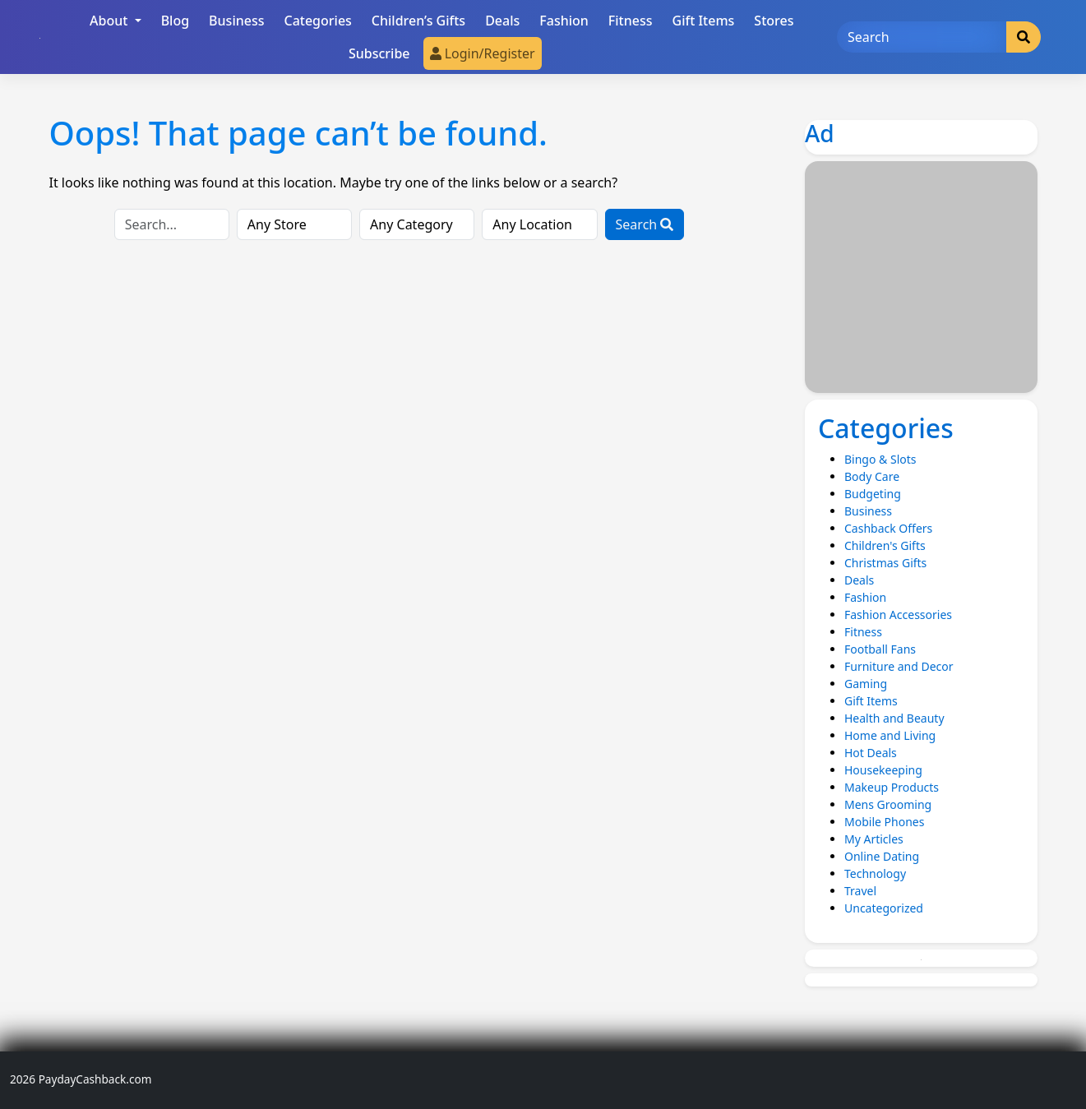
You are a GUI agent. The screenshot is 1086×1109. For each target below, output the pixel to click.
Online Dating (881, 856)
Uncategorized (883, 908)
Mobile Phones (884, 821)
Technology (875, 873)
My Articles (873, 839)
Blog (175, 21)
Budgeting (872, 493)
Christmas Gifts (885, 563)
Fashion (564, 21)
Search (645, 224)
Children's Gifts (885, 545)
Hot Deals (870, 752)
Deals (502, 21)
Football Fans (880, 649)
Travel (860, 891)
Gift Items (703, 21)
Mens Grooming (887, 804)
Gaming (865, 683)
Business (236, 21)
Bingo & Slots (880, 459)
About (111, 21)
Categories (317, 21)
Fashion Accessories (898, 614)
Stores (773, 21)
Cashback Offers (888, 528)
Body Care (871, 476)
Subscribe (379, 53)
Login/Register (482, 53)
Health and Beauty (894, 718)
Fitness (630, 21)
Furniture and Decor (899, 666)
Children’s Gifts (418, 21)
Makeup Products (891, 787)
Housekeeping (883, 770)
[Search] (921, 37)
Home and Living (890, 735)
